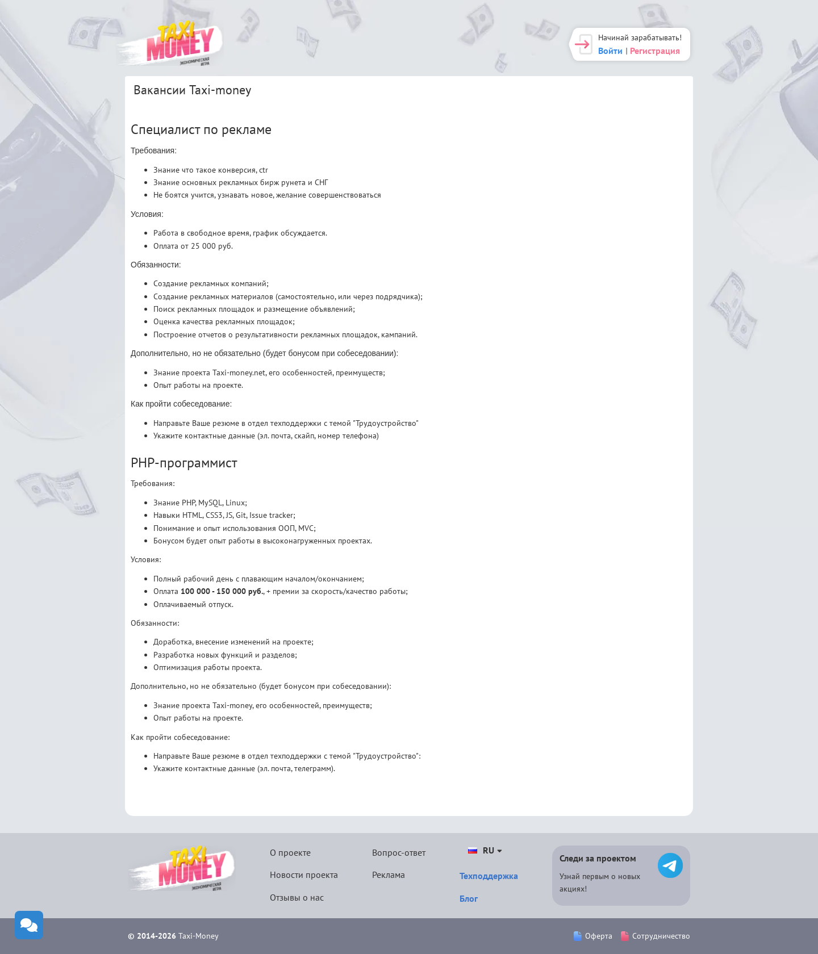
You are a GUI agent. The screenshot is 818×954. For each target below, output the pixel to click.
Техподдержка (489, 875)
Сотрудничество (655, 936)
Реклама (388, 874)
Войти (610, 50)
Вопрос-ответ (398, 852)
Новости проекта (304, 874)
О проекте (290, 852)
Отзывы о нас (297, 897)
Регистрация (655, 50)
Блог (469, 898)
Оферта (593, 936)
